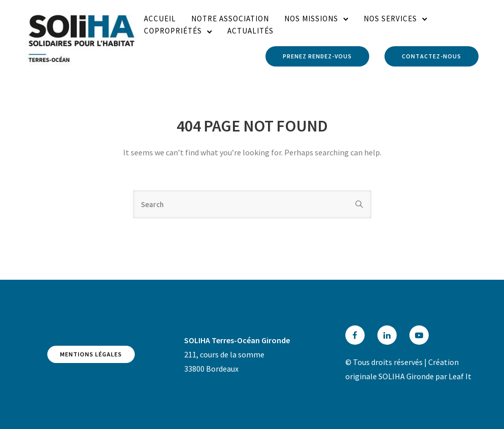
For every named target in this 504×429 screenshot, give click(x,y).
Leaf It (460, 376)
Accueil (160, 18)
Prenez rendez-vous (317, 56)
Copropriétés (173, 31)
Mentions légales (91, 354)
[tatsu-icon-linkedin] (389, 335)
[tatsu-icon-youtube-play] (419, 335)
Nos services (390, 18)
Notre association (230, 18)
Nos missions (311, 18)
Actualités (250, 31)
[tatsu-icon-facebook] (357, 335)
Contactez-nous (431, 56)
